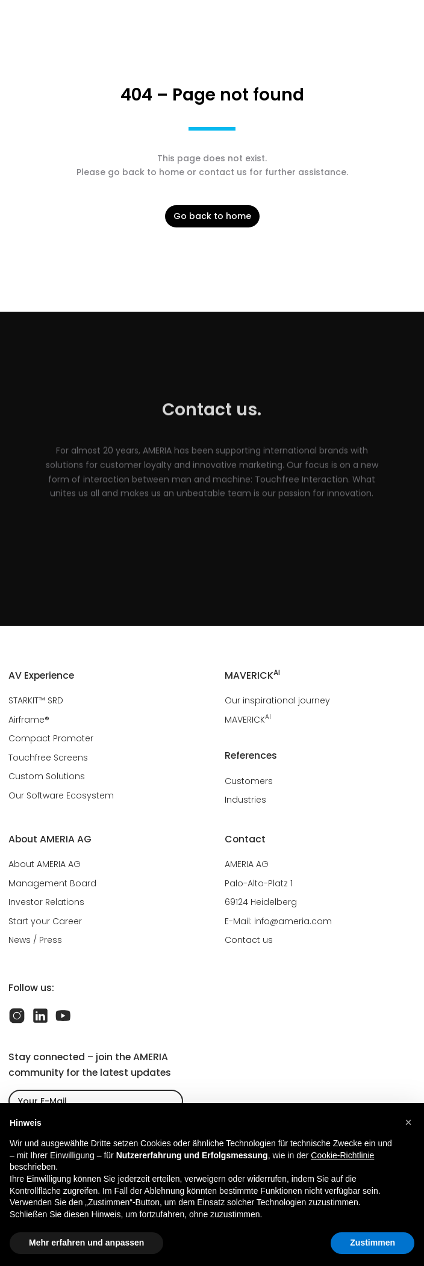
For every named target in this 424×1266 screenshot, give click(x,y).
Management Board (52, 883)
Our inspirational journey (277, 700)
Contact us (249, 940)
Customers (249, 781)
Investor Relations (46, 902)
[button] (408, 1122)
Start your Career (45, 921)
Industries (245, 800)
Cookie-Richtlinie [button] (342, 1155)
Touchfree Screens (48, 758)
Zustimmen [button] (372, 1242)
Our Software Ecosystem (61, 795)
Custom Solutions (46, 776)
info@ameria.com (293, 921)
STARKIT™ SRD (35, 700)
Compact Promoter (50, 738)
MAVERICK (248, 720)
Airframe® (28, 720)
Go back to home (212, 216)
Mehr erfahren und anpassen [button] (86, 1242)
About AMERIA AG (44, 864)
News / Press (35, 940)
